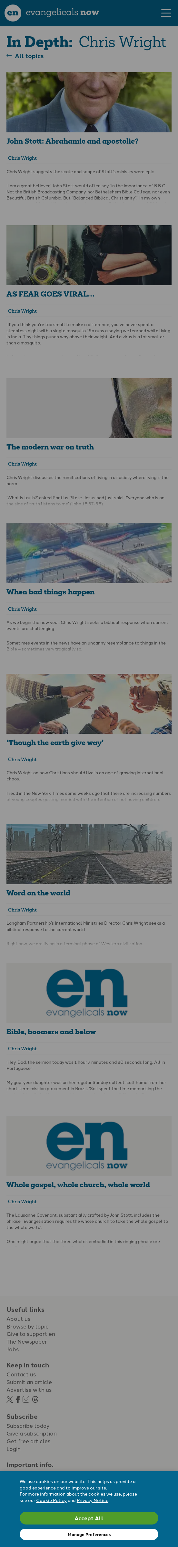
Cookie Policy (51, 1500)
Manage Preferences (89, 1534)
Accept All (89, 1518)
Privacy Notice (92, 1500)
